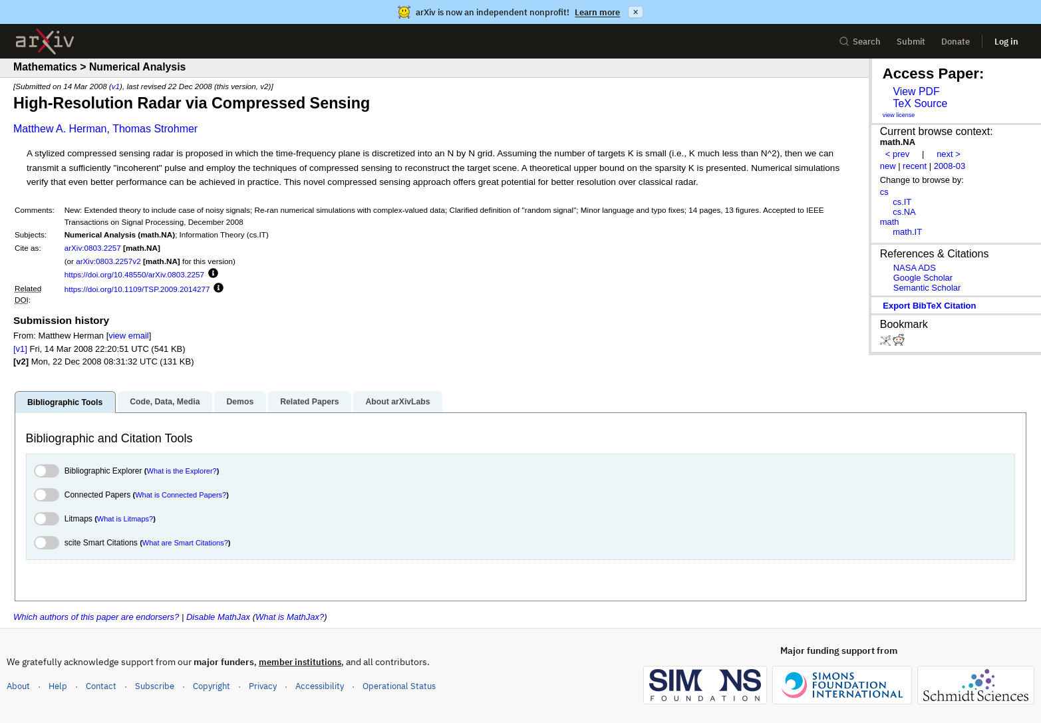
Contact (101, 686)
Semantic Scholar (927, 288)
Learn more (597, 12)
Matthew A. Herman (60, 128)
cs (884, 192)
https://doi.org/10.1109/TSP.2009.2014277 (137, 289)
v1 (116, 86)
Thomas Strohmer (155, 128)
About (18, 686)
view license (899, 115)
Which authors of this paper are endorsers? (96, 617)
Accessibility (319, 686)
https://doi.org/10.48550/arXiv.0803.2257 (134, 274)
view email (128, 336)
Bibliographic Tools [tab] (64, 402)
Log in (1006, 41)
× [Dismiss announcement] (635, 12)
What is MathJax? (289, 617)
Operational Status (399, 685)
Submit (911, 41)
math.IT (907, 232)
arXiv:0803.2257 (93, 247)
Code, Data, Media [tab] (165, 401)
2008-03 (950, 166)
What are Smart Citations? (185, 543)
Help (58, 686)
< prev (897, 154)
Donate (955, 41)
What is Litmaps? (125, 519)
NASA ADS (914, 268)
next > (949, 154)
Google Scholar (923, 278)
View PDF (916, 91)
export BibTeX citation (929, 306)
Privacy (263, 686)
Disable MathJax (218, 617)
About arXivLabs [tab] (397, 401)
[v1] (20, 349)
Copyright (211, 686)
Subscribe (154, 686)
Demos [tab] (239, 401)
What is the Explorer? (182, 471)
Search (860, 41)
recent (915, 166)
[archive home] (45, 42)
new (888, 166)
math (889, 222)
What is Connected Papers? (180, 495)
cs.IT (902, 202)
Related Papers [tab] (309, 401)
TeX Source (920, 103)
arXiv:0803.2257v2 (108, 261)
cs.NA (904, 212)
